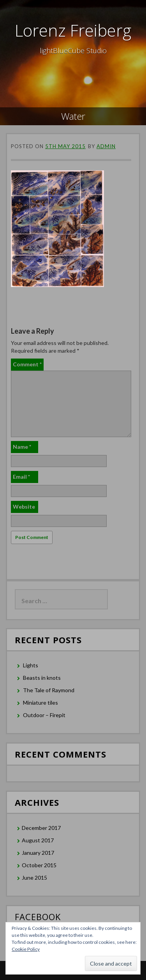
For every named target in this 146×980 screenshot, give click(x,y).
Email (21, 476)
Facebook (38, 916)
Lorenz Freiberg (73, 30)
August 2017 (38, 840)
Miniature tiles (40, 702)
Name (22, 446)
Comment (27, 364)
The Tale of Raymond (48, 690)
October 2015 (39, 865)
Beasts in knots (42, 677)
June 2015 (34, 877)
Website (24, 506)
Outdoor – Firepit (44, 715)
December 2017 (41, 827)
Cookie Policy (26, 949)
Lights (30, 665)
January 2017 (38, 852)
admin (106, 146)
